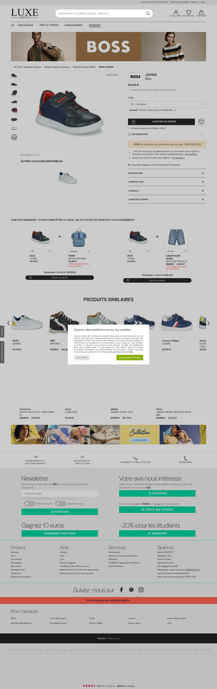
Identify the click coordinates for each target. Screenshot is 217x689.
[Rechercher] (148, 13)
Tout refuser (82, 357)
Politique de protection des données (117, 352)
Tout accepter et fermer (130, 357)
